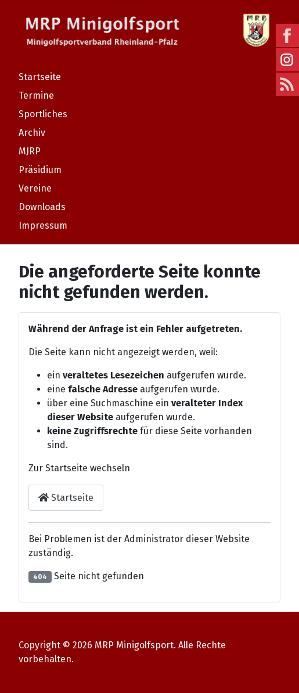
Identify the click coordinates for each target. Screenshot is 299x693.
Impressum (43, 225)
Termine (36, 95)
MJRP (30, 151)
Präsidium (40, 169)
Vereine (35, 188)
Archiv (32, 132)
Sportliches (43, 114)
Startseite (40, 76)
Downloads (42, 206)
